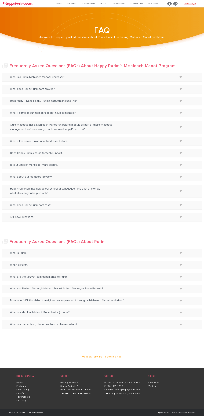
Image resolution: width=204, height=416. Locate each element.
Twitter (152, 386)
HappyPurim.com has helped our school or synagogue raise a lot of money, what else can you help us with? (55, 191)
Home (59, 3)
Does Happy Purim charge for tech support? (36, 153)
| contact (191, 412)
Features (71, 3)
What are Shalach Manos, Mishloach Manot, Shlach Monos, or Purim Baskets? (56, 288)
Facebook (153, 383)
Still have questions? (22, 217)
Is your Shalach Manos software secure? (34, 165)
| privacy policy (164, 412)
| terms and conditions (179, 412)
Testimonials (118, 3)
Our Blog (153, 3)
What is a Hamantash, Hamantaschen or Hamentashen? (43, 324)
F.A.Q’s (103, 3)
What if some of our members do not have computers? (43, 113)
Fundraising (88, 3)
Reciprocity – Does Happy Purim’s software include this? (43, 101)
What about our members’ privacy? (31, 177)
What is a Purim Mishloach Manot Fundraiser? (37, 77)
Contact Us (137, 3)
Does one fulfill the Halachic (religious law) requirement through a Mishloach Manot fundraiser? (67, 300)
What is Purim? (19, 253)
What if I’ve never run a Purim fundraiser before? (39, 141)
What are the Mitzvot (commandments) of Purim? (39, 277)
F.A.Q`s (20, 393)
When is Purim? (19, 265)
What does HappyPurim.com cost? (30, 205)
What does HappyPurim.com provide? (32, 89)
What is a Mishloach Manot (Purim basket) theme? (40, 312)
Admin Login (190, 4)
